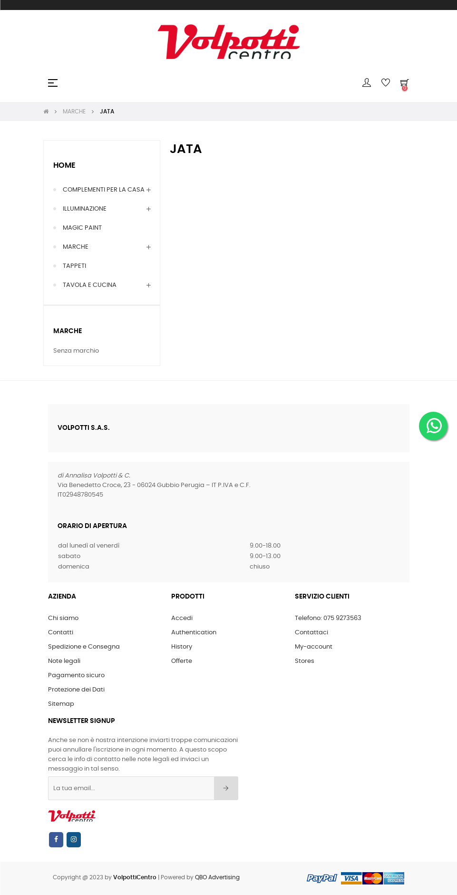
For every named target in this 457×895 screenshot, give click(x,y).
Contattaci (311, 633)
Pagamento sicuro (76, 675)
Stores (304, 661)
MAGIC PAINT (82, 228)
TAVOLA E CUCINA (90, 285)
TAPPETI (74, 266)
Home (64, 165)
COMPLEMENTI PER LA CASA (104, 190)
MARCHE (75, 247)
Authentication (193, 633)
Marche (67, 331)
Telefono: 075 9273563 (328, 618)
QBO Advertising (217, 877)
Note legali (64, 661)
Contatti (60, 633)
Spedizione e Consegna (84, 647)
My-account (313, 647)
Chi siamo (63, 618)
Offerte (181, 661)
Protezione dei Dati (76, 690)
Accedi (182, 618)
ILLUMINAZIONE (85, 209)
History (181, 647)
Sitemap (61, 704)
